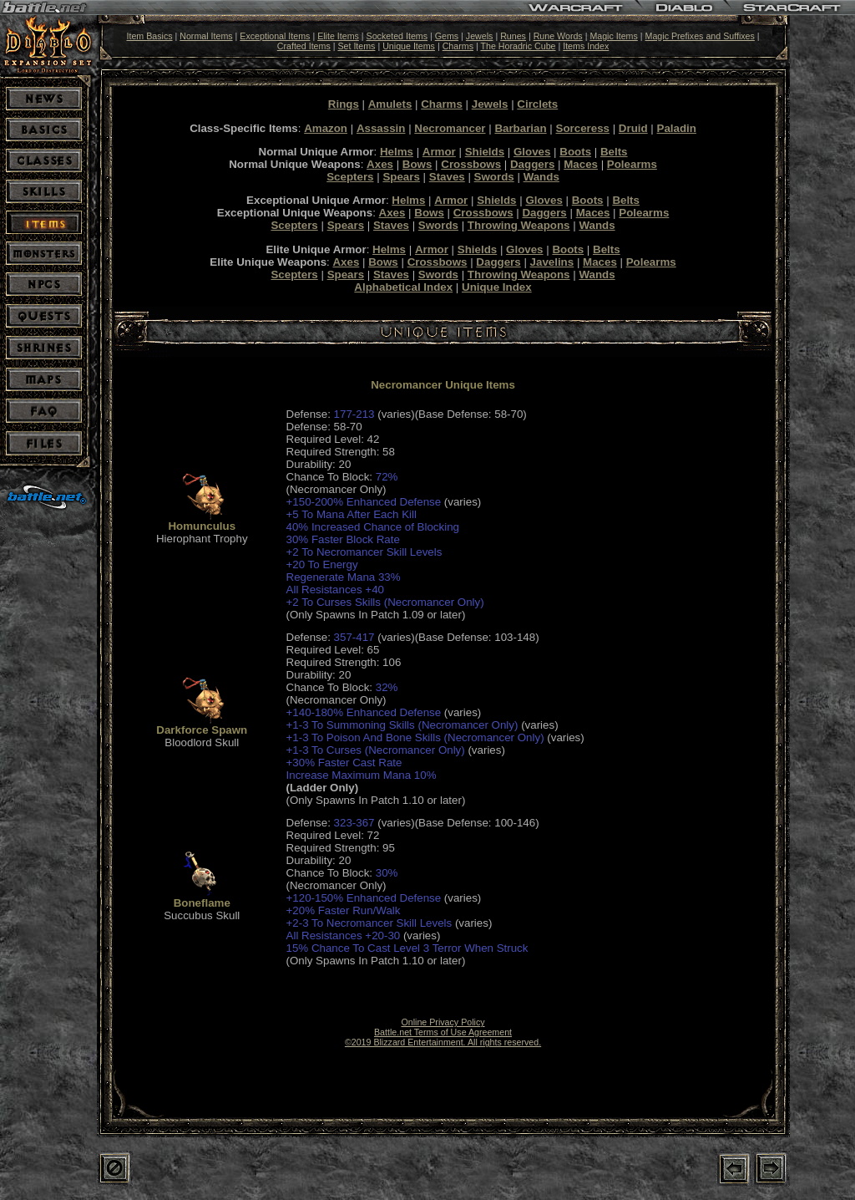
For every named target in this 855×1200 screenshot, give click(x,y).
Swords (494, 176)
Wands (541, 176)
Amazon (325, 128)
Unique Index (497, 287)
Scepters (349, 176)
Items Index (586, 46)
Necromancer (449, 128)
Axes (380, 164)
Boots (575, 151)
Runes (513, 36)
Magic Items (613, 36)
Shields (484, 151)
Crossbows (471, 164)
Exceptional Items (275, 36)
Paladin (676, 128)
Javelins (552, 262)
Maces (581, 164)
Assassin (381, 128)
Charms (458, 46)
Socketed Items (397, 36)
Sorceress (583, 128)
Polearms (632, 164)
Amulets (390, 104)
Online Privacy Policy (442, 1022)
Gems (446, 36)
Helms (396, 151)
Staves (447, 176)
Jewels (479, 36)
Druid (633, 128)
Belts (614, 151)
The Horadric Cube (517, 46)
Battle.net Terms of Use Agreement (443, 1032)
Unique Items (408, 46)
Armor (439, 151)
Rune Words (558, 36)
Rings (343, 104)
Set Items (356, 46)
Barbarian (520, 128)
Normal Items (206, 36)
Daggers (532, 164)
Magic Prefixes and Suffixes (700, 36)
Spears (400, 176)
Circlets (537, 104)
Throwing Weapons (519, 225)
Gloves (532, 151)
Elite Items (338, 36)
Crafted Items (304, 46)
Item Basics (149, 36)
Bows (417, 164)
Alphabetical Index (403, 287)
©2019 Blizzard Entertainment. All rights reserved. (443, 1042)
